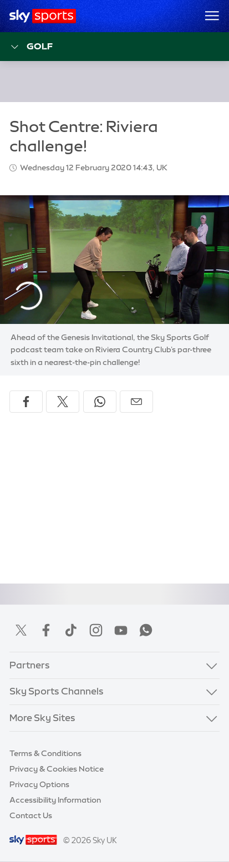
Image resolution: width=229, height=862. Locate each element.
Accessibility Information (55, 800)
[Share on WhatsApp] (99, 402)
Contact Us (30, 815)
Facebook (46, 630)
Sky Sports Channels (56, 691)
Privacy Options (39, 784)
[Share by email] (136, 402)
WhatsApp (146, 630)
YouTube (121, 630)
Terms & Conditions (45, 753)
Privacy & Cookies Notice (56, 769)
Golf (31, 47)
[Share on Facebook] (26, 402)
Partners (29, 665)
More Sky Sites (42, 718)
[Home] (43, 16)
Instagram (96, 630)
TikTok (71, 630)
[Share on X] (62, 402)
